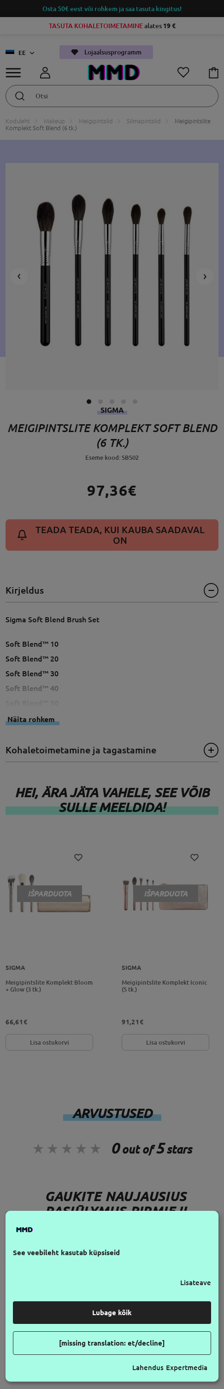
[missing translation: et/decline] (112, 1343)
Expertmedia (186, 1367)
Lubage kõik (112, 1313)
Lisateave (195, 1283)
